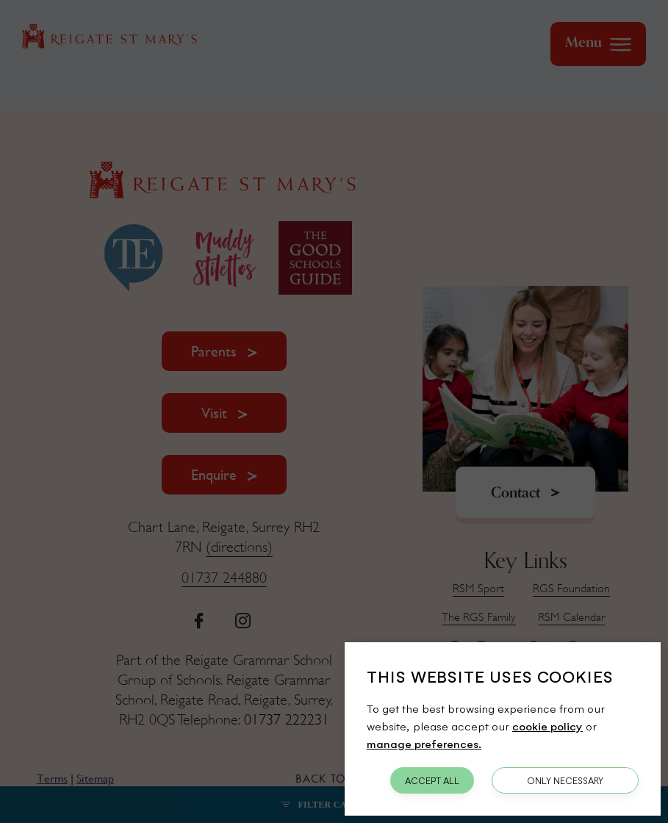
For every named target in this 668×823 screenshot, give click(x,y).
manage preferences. (424, 743)
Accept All (432, 780)
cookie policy (547, 726)
